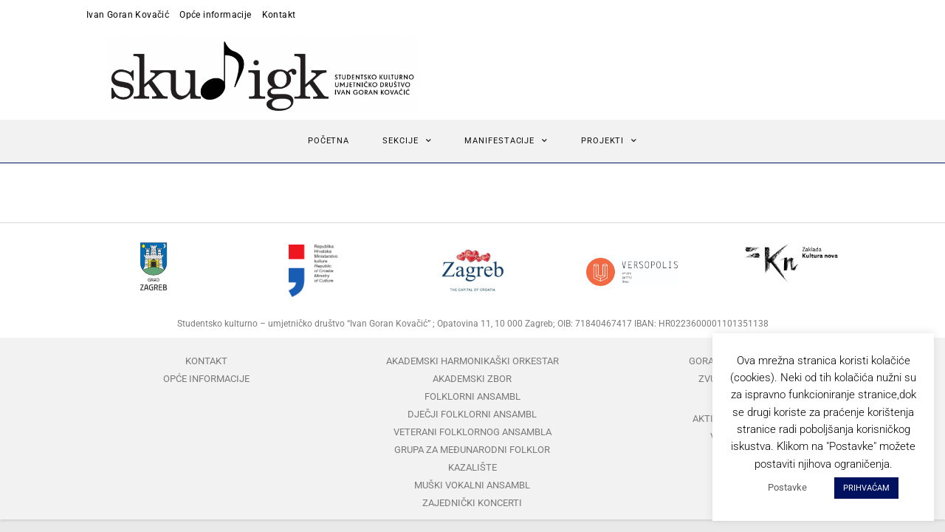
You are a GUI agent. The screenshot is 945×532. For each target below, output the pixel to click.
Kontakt (279, 15)
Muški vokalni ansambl (472, 485)
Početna (328, 141)
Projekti (609, 141)
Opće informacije (215, 15)
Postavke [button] (787, 487)
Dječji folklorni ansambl (472, 414)
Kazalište (472, 467)
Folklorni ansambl (472, 396)
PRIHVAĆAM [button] (866, 488)
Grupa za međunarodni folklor (472, 449)
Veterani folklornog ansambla (472, 431)
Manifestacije (506, 141)
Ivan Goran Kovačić (127, 15)
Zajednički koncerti (472, 502)
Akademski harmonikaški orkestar (472, 360)
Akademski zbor (472, 378)
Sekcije (406, 141)
